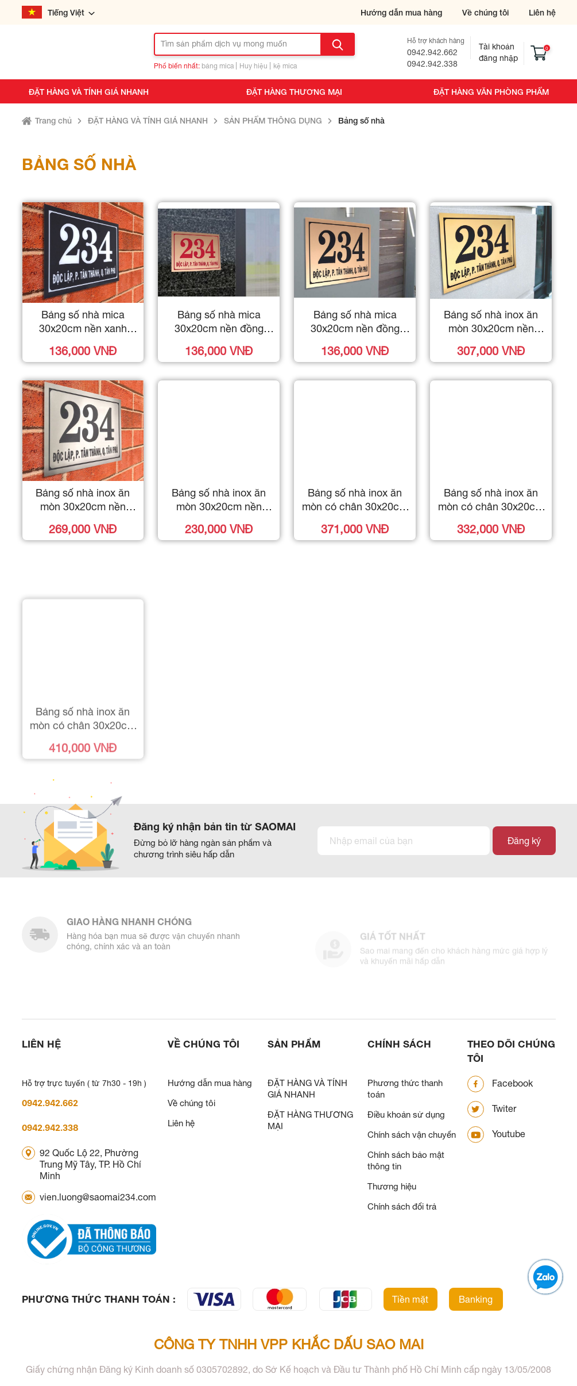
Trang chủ (53, 120)
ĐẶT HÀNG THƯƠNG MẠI (294, 92)
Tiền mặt (410, 1299)
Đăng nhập (498, 58)
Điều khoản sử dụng (406, 1114)
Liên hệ (542, 12)
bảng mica (218, 66)
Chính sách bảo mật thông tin (405, 1160)
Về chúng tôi (485, 12)
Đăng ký (524, 841)
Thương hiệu (391, 1186)
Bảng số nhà (361, 120)
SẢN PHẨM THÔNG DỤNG (273, 120)
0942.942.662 (432, 52)
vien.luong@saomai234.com (98, 1197)
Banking (476, 1299)
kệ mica (285, 66)
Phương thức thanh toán (405, 1088)
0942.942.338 (432, 63)
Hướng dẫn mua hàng (401, 12)
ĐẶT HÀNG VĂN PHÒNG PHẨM (491, 92)
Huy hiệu (253, 66)
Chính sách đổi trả (401, 1206)
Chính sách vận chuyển (411, 1134)
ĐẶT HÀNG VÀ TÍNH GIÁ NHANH (89, 92)
